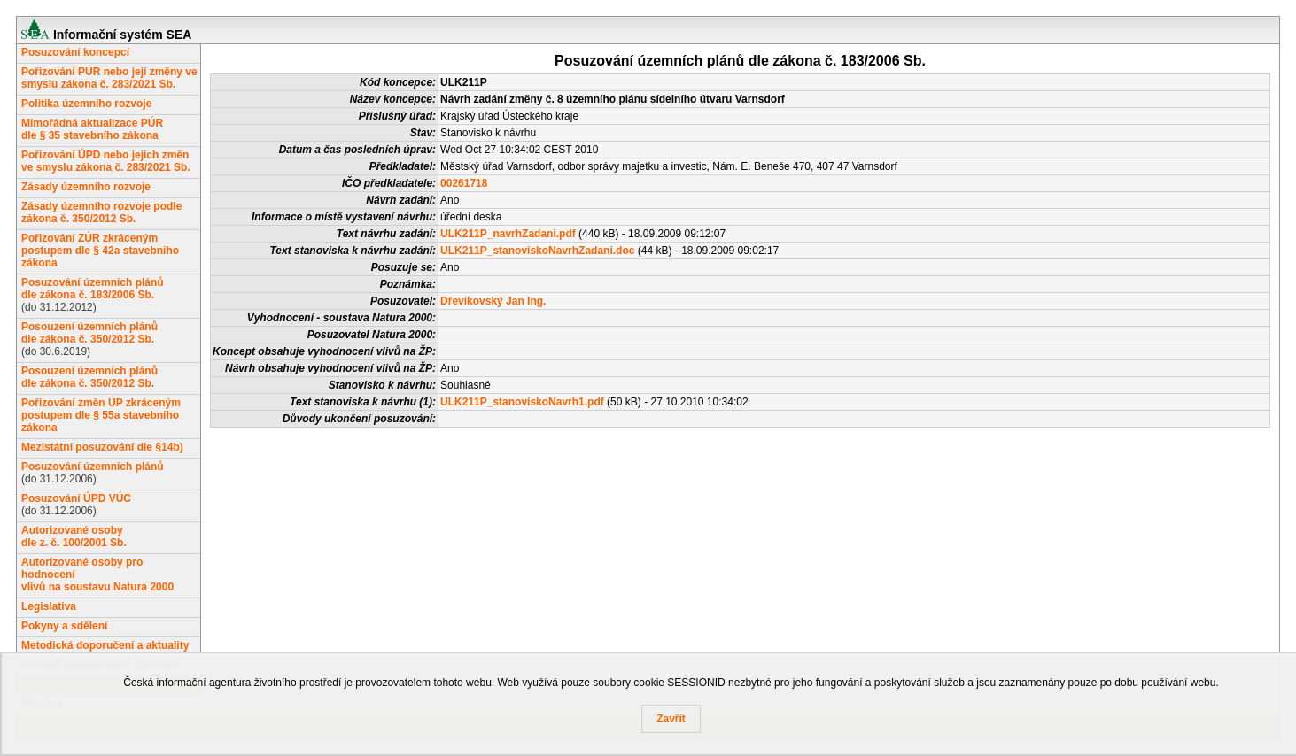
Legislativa (48, 606)
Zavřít (671, 719)
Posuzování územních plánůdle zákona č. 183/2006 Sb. (92, 288)
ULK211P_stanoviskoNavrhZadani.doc (537, 250)
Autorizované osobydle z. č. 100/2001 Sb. (74, 536)
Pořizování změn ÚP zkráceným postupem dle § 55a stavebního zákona (101, 415)
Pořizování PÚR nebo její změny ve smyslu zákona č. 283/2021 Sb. (109, 78)
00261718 (463, 183)
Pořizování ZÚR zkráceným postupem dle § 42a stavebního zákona (100, 250)
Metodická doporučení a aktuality (105, 645)
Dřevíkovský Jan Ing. (493, 301)
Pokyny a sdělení (64, 626)
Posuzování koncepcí (75, 52)
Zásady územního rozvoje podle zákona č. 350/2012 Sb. (101, 212)
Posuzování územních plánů (92, 466)
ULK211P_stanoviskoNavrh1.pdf (522, 402)
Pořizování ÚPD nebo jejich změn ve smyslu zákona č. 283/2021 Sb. (105, 161)
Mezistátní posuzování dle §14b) (102, 447)
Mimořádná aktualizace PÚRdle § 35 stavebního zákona (92, 129)
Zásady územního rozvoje (86, 187)
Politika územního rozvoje (86, 103)
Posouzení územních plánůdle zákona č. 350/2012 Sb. (89, 332)
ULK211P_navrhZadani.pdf (508, 234)
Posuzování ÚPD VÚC (76, 498)
